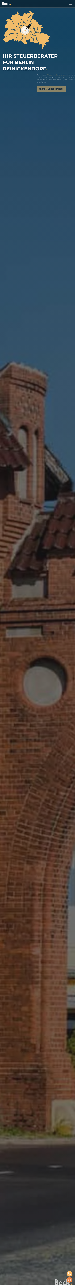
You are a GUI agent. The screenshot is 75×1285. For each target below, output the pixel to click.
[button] (70, 3)
